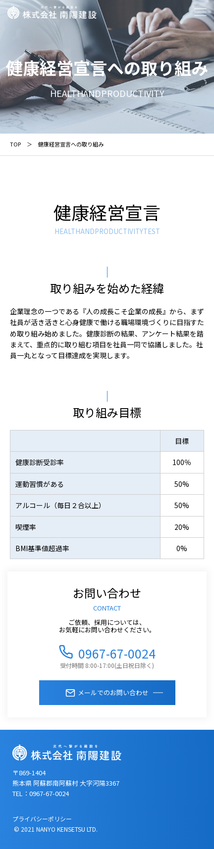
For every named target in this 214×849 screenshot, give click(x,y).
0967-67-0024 (117, 652)
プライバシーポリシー (42, 818)
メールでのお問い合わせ (113, 692)
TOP (15, 144)
